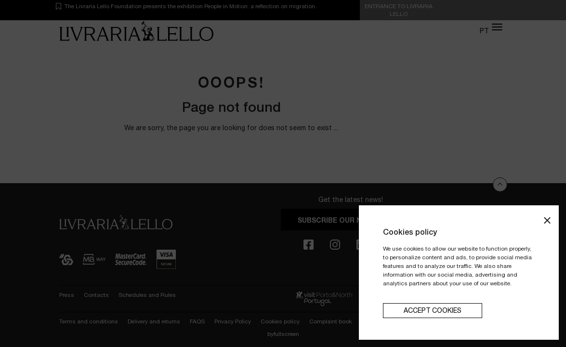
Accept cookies (432, 310)
